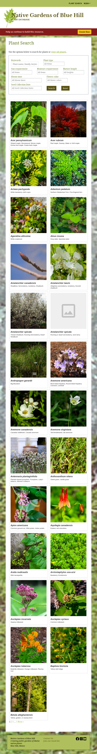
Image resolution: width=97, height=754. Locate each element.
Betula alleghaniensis (22, 715)
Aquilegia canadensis (61, 525)
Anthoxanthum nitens (61, 476)
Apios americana (19, 525)
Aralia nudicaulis (19, 572)
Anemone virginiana (60, 429)
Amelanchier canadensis (23, 283)
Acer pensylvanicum (21, 140)
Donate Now (84, 32)
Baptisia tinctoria (59, 666)
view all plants (58, 52)
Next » (21, 721)
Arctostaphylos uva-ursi (62, 572)
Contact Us (48, 738)
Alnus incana (57, 236)
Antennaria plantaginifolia (24, 476)
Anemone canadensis (22, 429)
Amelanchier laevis (60, 283)
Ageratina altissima (20, 236)
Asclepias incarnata (21, 619)
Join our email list (51, 741)
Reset (65, 88)
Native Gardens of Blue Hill (47, 15)
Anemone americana (61, 380)
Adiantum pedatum (60, 189)
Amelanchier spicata (21, 332)
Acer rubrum (57, 140)
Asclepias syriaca (59, 619)
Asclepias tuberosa (20, 666)
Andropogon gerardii (21, 380)
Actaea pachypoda (20, 189)
